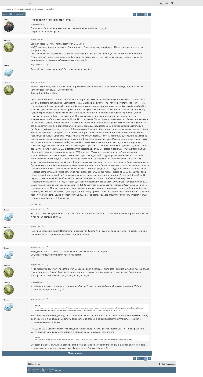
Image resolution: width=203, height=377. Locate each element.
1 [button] (134, 14)
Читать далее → (77, 353)
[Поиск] (162, 3)
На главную (34, 364)
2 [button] (138, 14)
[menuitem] (34, 369)
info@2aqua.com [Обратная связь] (166, 364)
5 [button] (149, 14)
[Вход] (172, 3)
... (42, 204)
